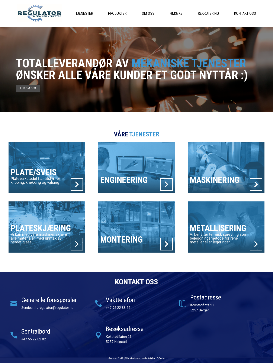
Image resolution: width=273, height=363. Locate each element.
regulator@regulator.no (56, 308)
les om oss (28, 88)
